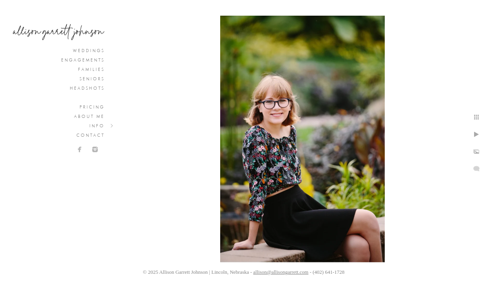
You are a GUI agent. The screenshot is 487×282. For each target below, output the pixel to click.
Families (91, 69)
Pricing (92, 107)
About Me (89, 116)
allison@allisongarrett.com (280, 272)
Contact (90, 135)
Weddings (89, 50)
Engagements (83, 60)
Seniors (92, 78)
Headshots (87, 88)
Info (97, 125)
